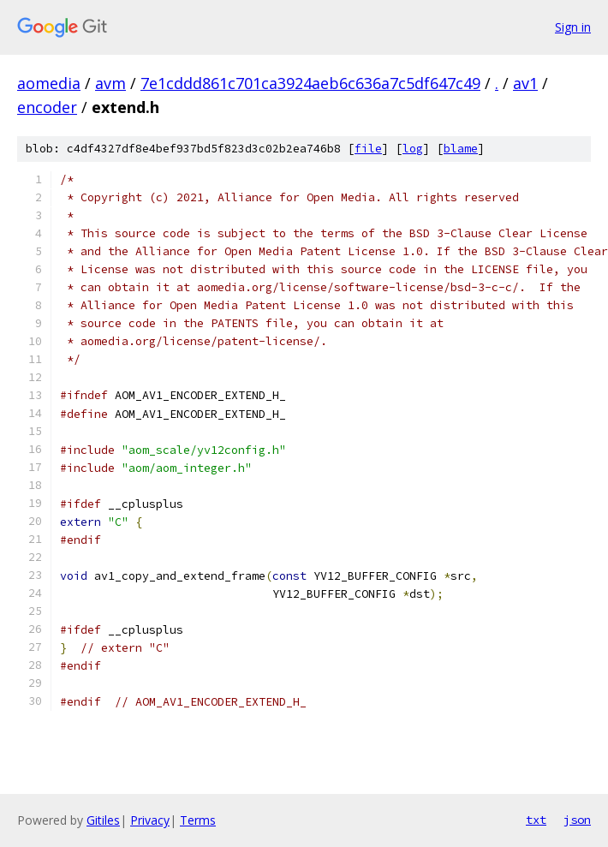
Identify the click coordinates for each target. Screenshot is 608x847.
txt (536, 819)
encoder (47, 107)
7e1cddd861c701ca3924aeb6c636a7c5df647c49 (310, 83)
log (412, 148)
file (368, 148)
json (577, 819)
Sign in (573, 27)
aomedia (48, 83)
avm (110, 83)
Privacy (150, 820)
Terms (198, 820)
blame (461, 148)
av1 (525, 83)
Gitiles (103, 820)
